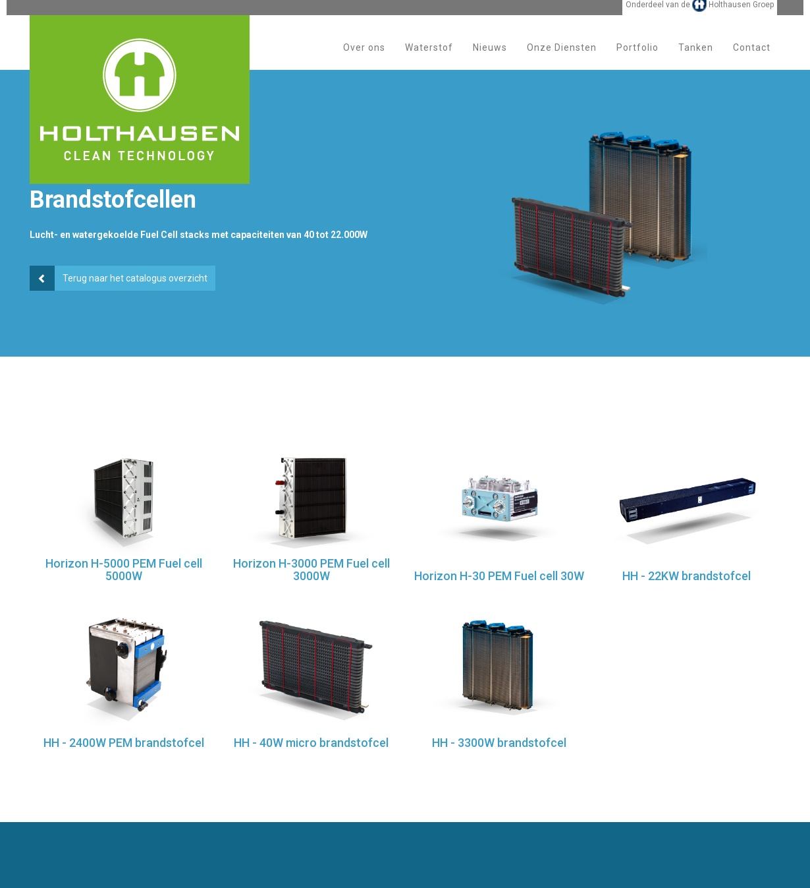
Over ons (364, 58)
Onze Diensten (562, 58)
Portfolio (637, 58)
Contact (751, 58)
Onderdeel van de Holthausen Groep (700, 15)
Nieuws (490, 58)
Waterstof (429, 58)
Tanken (695, 58)
